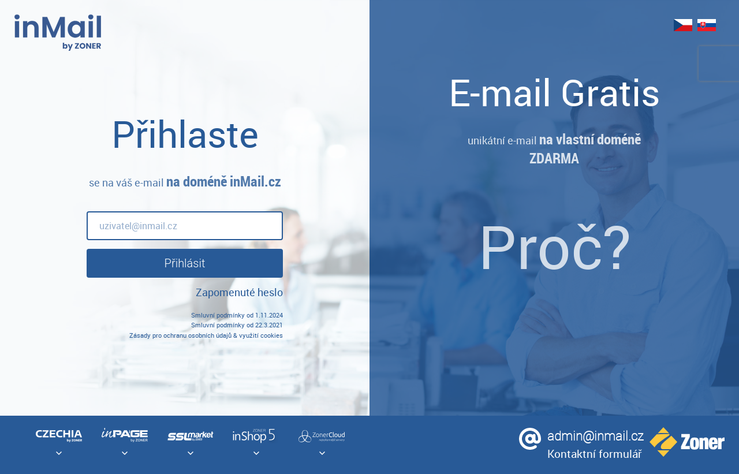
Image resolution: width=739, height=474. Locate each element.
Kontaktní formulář (594, 453)
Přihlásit (185, 263)
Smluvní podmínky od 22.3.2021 (237, 324)
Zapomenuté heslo (239, 292)
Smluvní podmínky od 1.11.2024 (237, 315)
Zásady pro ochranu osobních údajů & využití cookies (206, 335)
